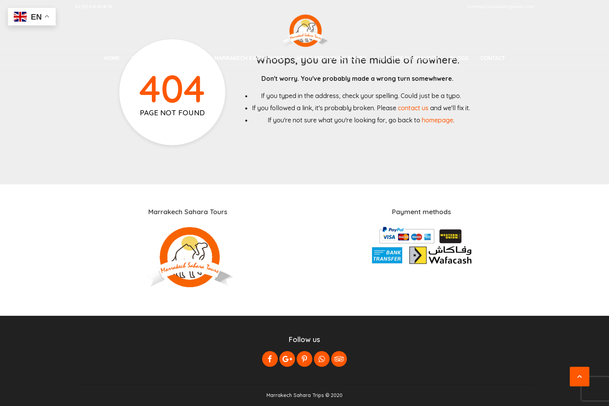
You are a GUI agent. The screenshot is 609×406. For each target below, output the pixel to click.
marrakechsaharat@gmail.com (500, 6)
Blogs (459, 58)
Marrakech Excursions (249, 58)
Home (112, 58)
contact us (413, 108)
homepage (437, 120)
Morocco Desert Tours (166, 58)
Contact (492, 58)
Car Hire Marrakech (408, 58)
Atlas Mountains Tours (331, 58)
